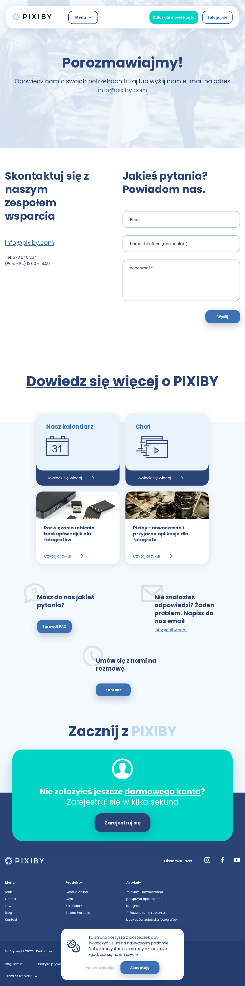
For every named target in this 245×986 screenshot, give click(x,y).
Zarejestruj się (122, 822)
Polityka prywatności (54, 964)
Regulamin (13, 964)
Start (8, 892)
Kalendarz (74, 905)
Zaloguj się (217, 17)
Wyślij (222, 316)
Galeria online (77, 892)
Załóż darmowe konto (174, 17)
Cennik (10, 898)
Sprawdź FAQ (54, 626)
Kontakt (113, 689)
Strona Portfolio (78, 912)
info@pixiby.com (122, 90)
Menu (83, 17)
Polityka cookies (100, 964)
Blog (8, 912)
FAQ (8, 905)
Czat (69, 898)
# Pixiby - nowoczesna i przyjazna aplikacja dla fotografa (145, 899)
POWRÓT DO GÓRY (21, 976)
